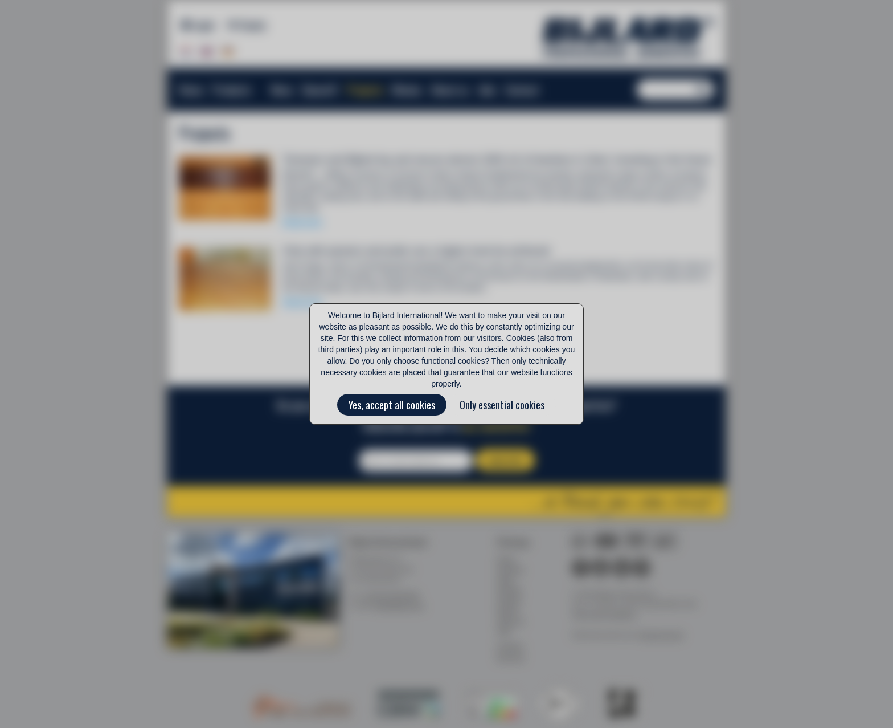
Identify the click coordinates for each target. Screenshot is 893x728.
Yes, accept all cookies (392, 404)
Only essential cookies (502, 404)
